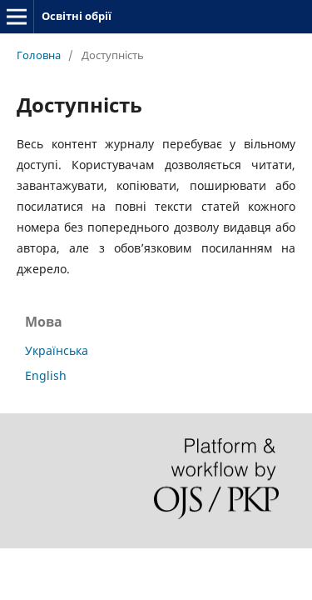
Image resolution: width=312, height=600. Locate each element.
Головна (39, 55)
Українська (56, 350)
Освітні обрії (76, 15)
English (46, 375)
